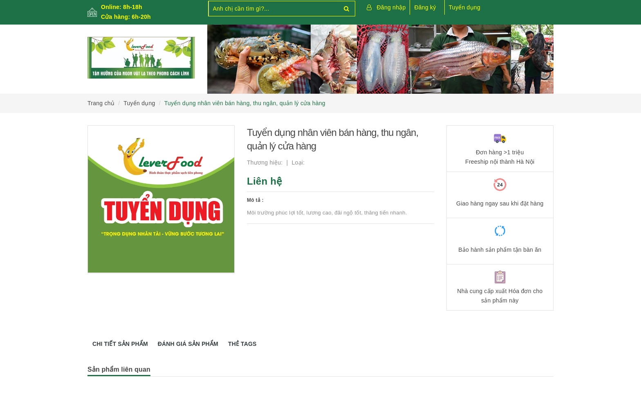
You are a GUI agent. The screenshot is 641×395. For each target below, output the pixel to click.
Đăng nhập (391, 7)
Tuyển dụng (464, 7)
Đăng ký (425, 7)
